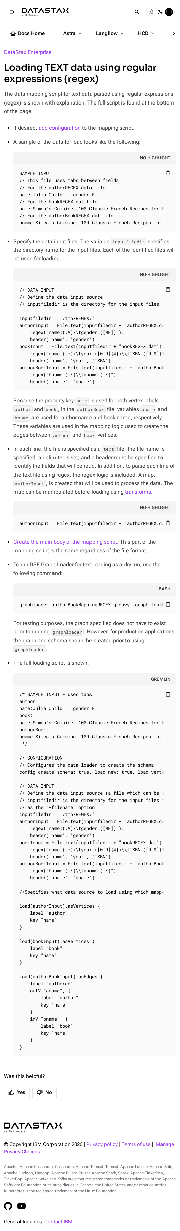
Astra (73, 33)
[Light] (151, 12)
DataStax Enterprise (28, 52)
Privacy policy (102, 1144)
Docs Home (27, 33)
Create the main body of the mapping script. (66, 542)
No (44, 1093)
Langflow (110, 33)
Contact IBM (58, 1222)
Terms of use (136, 1144)
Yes (16, 1093)
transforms (138, 492)
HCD (147, 33)
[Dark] (160, 12)
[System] (169, 12)
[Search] (137, 12)
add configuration (60, 128)
